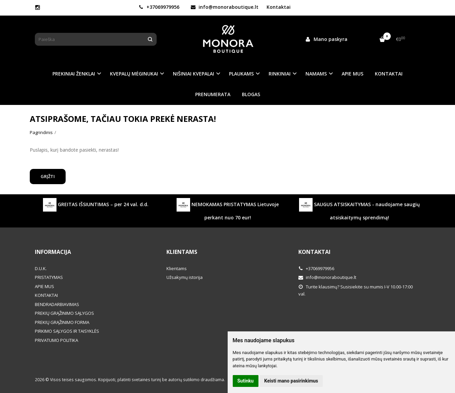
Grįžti (48, 176)
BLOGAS (251, 94)
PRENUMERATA (212, 94)
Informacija (53, 252)
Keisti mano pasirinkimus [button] (291, 381)
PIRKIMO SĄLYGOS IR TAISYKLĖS (67, 331)
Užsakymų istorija (184, 277)
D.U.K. (41, 268)
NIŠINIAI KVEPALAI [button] (193, 73)
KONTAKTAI (389, 73)
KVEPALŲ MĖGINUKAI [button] (134, 73)
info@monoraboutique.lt (224, 7)
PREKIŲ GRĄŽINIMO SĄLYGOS (64, 313)
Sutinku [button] (245, 381)
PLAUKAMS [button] (241, 73)
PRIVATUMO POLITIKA (56, 340)
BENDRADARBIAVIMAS (57, 304)
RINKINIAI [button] (280, 73)
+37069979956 (159, 7)
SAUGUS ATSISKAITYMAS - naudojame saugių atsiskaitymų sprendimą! (359, 209)
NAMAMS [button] (316, 73)
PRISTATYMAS (49, 277)
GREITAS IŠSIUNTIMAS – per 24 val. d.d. (96, 205)
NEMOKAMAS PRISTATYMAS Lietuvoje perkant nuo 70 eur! (228, 209)
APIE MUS (352, 73)
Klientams (181, 252)
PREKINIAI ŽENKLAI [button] (73, 73)
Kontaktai (279, 7)
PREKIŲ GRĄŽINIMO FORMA (62, 322)
